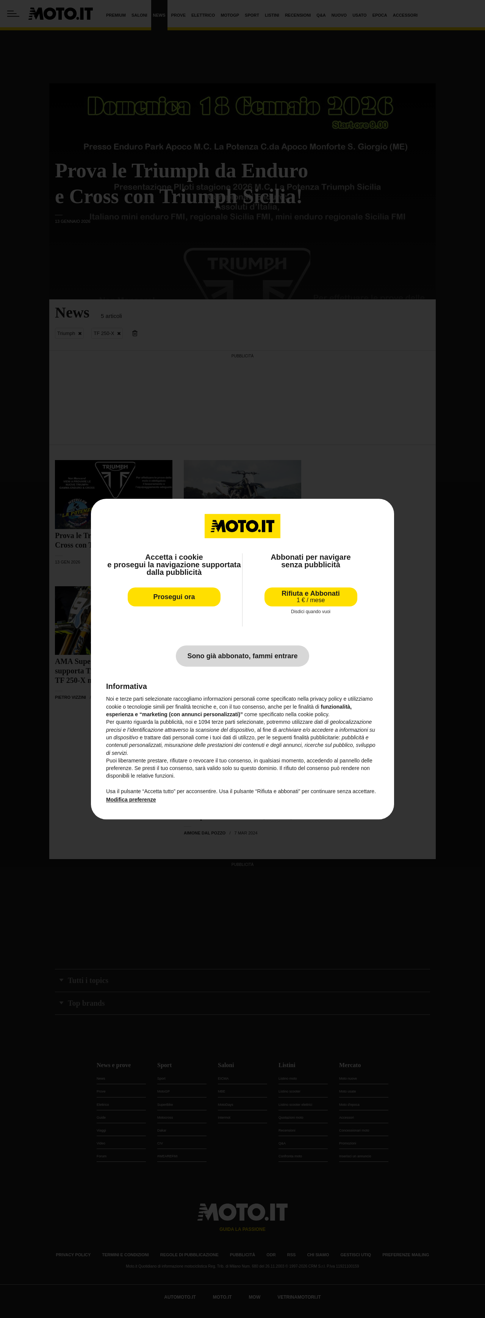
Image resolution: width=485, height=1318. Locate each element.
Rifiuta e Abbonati (311, 597)
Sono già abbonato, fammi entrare (242, 656)
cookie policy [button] (313, 714)
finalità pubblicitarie (316, 737)
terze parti (223, 722)
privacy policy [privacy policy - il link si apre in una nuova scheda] (326, 699)
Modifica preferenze (131, 800)
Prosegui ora (174, 597)
